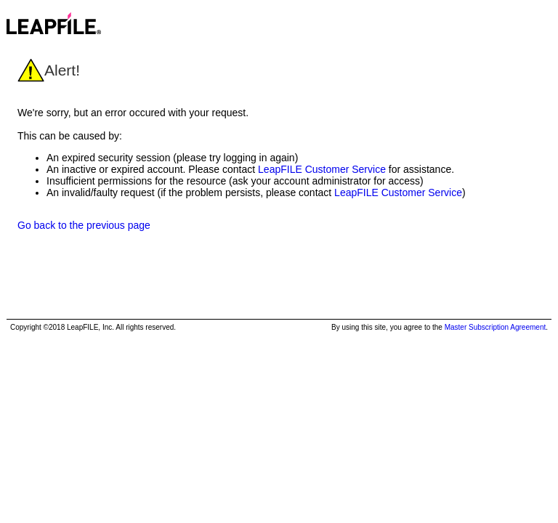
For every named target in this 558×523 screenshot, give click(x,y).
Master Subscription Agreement (495, 327)
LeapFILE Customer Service (322, 169)
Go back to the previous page (83, 225)
